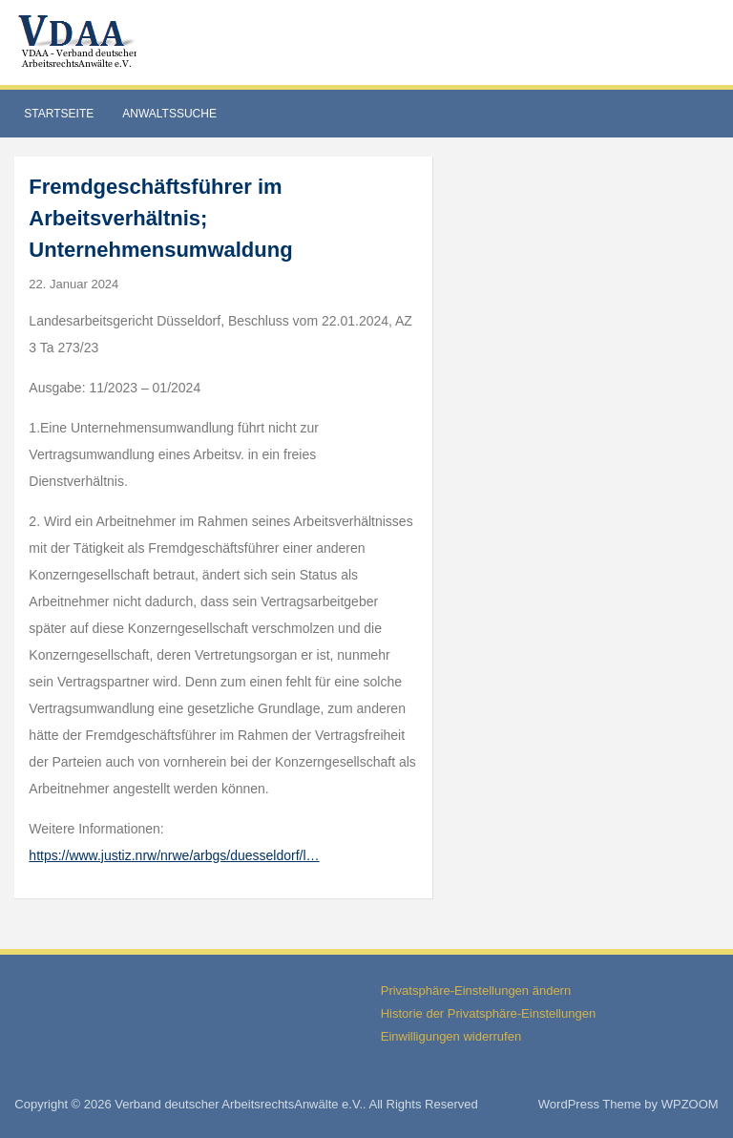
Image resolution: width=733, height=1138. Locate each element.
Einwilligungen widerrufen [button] (451, 1036)
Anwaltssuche (169, 113)
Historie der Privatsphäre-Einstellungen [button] (488, 1013)
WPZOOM (690, 1104)
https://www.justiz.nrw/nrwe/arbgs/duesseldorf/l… (174, 855)
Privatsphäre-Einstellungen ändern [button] (476, 990)
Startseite (59, 113)
